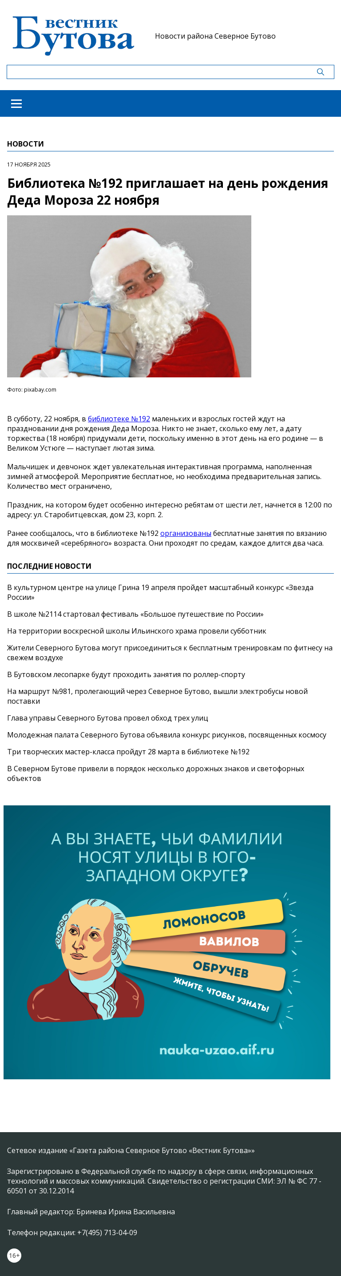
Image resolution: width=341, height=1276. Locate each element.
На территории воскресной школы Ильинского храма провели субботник (136, 631)
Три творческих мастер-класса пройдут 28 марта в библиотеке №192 (128, 752)
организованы (185, 533)
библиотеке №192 (119, 419)
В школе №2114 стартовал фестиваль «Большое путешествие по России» (135, 614)
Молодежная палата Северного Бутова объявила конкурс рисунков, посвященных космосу (166, 735)
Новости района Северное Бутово (215, 36)
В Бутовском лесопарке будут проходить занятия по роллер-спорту (126, 674)
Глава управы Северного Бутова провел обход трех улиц (107, 718)
